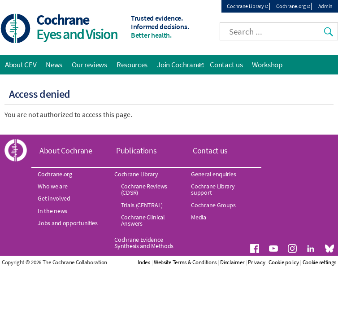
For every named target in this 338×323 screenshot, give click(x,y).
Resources (132, 65)
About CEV (20, 65)
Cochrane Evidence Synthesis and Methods (143, 243)
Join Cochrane (178, 65)
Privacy (256, 262)
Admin (325, 6)
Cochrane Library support (212, 189)
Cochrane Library (245, 6)
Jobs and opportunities (67, 223)
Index (144, 262)
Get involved (54, 198)
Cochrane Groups (213, 205)
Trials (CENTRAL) (142, 205)
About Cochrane (65, 150)
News (54, 65)
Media (198, 217)
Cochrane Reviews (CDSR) (144, 189)
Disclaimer (232, 262)
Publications (136, 150)
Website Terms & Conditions (185, 262)
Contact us (226, 65)
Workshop (267, 65)
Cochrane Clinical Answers (143, 220)
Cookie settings (320, 262)
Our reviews (89, 65)
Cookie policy (284, 262)
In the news (52, 211)
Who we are (52, 186)
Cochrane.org (290, 6)
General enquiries (213, 174)
